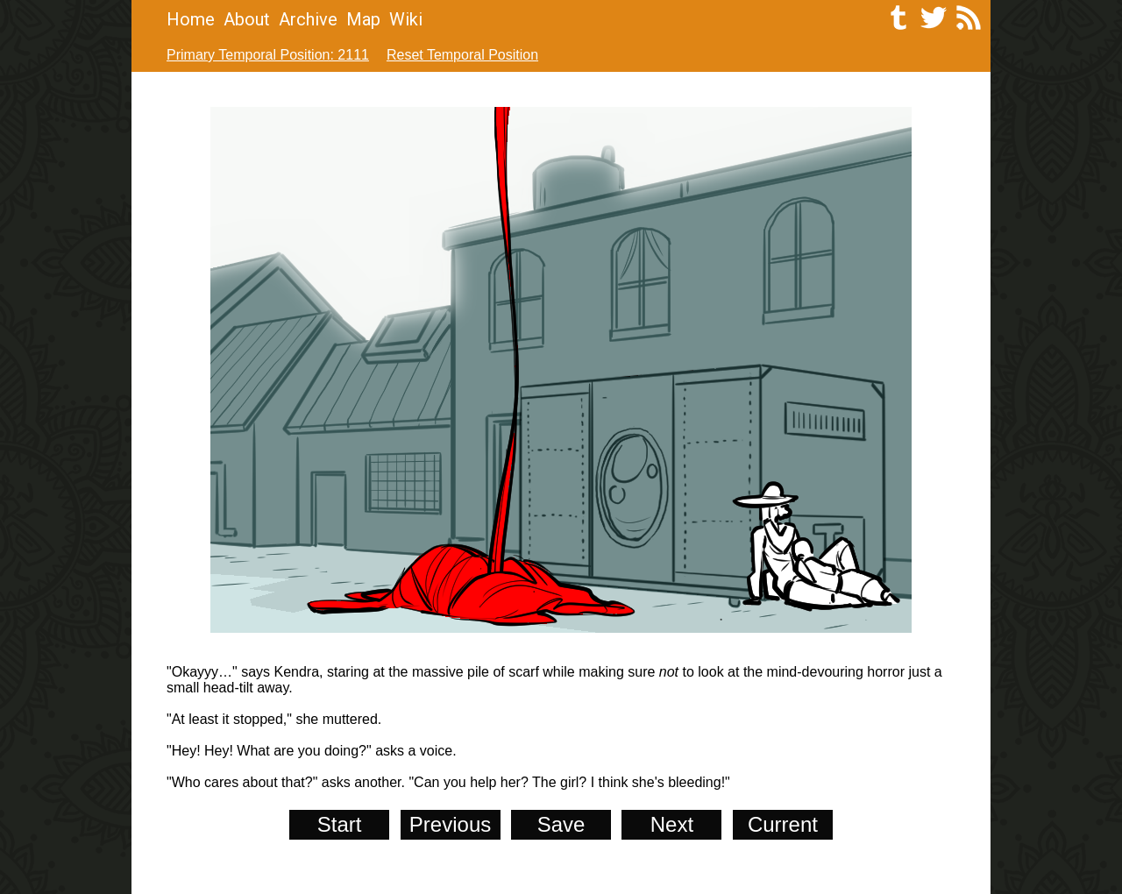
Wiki (406, 19)
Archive (308, 19)
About (247, 19)
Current (783, 824)
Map (363, 19)
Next (671, 824)
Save (561, 824)
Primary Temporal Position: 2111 (268, 54)
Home (191, 19)
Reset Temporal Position (462, 54)
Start (339, 824)
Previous (450, 824)
